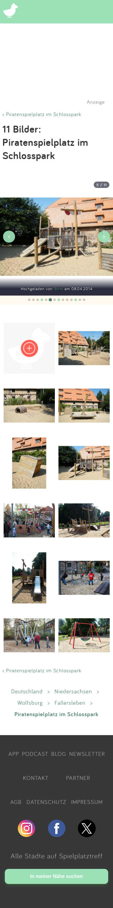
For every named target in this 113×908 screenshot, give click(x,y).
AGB (16, 801)
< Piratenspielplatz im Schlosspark (41, 114)
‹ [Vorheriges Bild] (9, 236)
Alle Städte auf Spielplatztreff (57, 855)
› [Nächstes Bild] (104, 236)
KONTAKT (36, 777)
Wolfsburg (30, 702)
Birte (59, 288)
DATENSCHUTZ (46, 801)
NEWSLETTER (87, 753)
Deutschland (27, 691)
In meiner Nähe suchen (56, 876)
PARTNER (78, 777)
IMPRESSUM (87, 801)
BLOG (58, 753)
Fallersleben (70, 702)
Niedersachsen (73, 691)
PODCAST (35, 753)
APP (13, 753)
